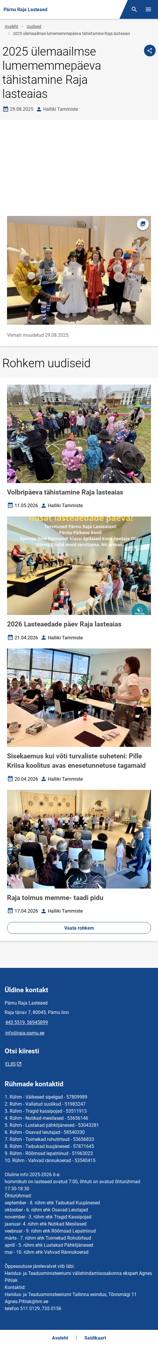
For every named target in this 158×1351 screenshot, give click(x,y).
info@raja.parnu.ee (24, 1033)
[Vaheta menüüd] (148, 9)
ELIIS (10, 1064)
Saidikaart (95, 1338)
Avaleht (11, 26)
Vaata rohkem (79, 928)
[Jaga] (150, 50)
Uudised (34, 26)
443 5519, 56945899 (26, 1022)
